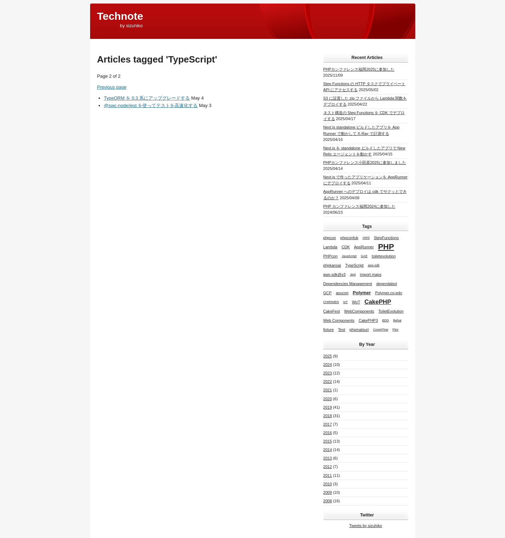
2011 (327, 475)
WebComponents (359, 311)
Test (341, 329)
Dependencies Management (347, 284)
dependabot (386, 284)
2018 (327, 416)
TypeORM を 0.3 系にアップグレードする (147, 98)
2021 (327, 390)
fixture (328, 329)
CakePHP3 (368, 320)
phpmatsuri (359, 329)
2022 (327, 381)
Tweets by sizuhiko (365, 526)
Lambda (330, 247)
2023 (327, 373)
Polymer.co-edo (388, 293)
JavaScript (349, 256)
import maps (370, 274)
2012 (327, 467)
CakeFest (331, 311)
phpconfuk (349, 238)
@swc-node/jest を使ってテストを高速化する (151, 105)
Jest (353, 274)
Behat (397, 320)
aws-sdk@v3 (334, 274)
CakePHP (377, 301)
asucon (342, 293)
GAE (364, 256)
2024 (327, 364)
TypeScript (354, 265)
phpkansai (332, 265)
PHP (386, 246)
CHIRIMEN (331, 302)
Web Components (338, 320)
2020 (327, 399)
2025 (327, 356)
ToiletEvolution (391, 311)
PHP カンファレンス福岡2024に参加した (359, 206)
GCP (327, 293)
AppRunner (364, 247)
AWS (366, 238)
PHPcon (330, 256)
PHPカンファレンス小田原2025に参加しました (364, 162)
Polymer (362, 292)
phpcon (329, 238)
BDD (385, 320)
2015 (327, 441)
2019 (327, 407)
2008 (327, 501)
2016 (327, 433)
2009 (327, 492)
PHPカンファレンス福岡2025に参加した (358, 69)
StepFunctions (386, 238)
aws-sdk (374, 265)
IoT (345, 302)
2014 (327, 450)
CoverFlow (380, 329)
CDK (345, 247)
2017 (327, 424)
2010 (327, 484)
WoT (356, 302)
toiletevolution (384, 256)
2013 (327, 458)
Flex (396, 329)
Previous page (112, 87)
